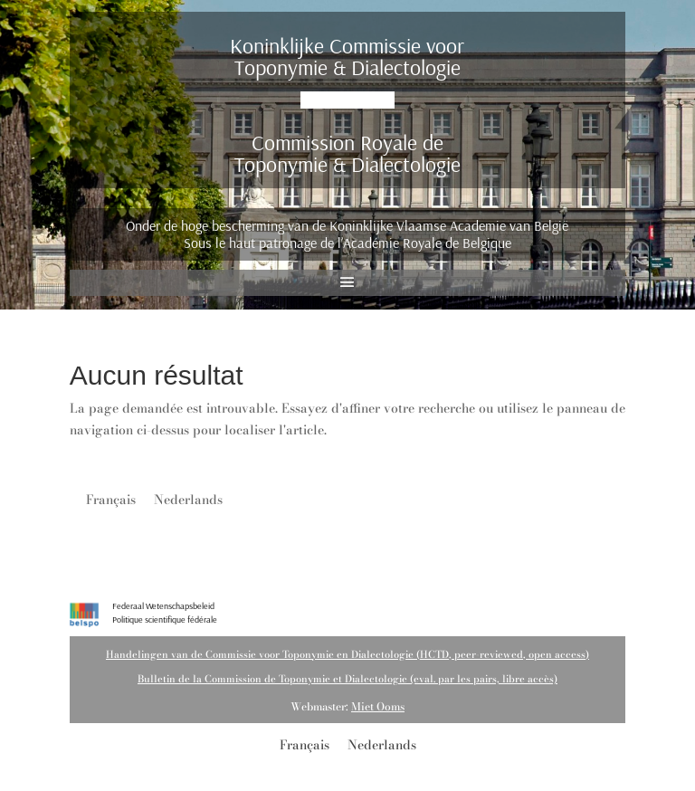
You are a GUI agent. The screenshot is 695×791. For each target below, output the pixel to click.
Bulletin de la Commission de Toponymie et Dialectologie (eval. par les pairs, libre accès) (347, 679)
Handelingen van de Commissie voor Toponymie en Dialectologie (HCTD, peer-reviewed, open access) (347, 654)
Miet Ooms (378, 706)
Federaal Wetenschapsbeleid (163, 606)
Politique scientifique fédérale (164, 619)
